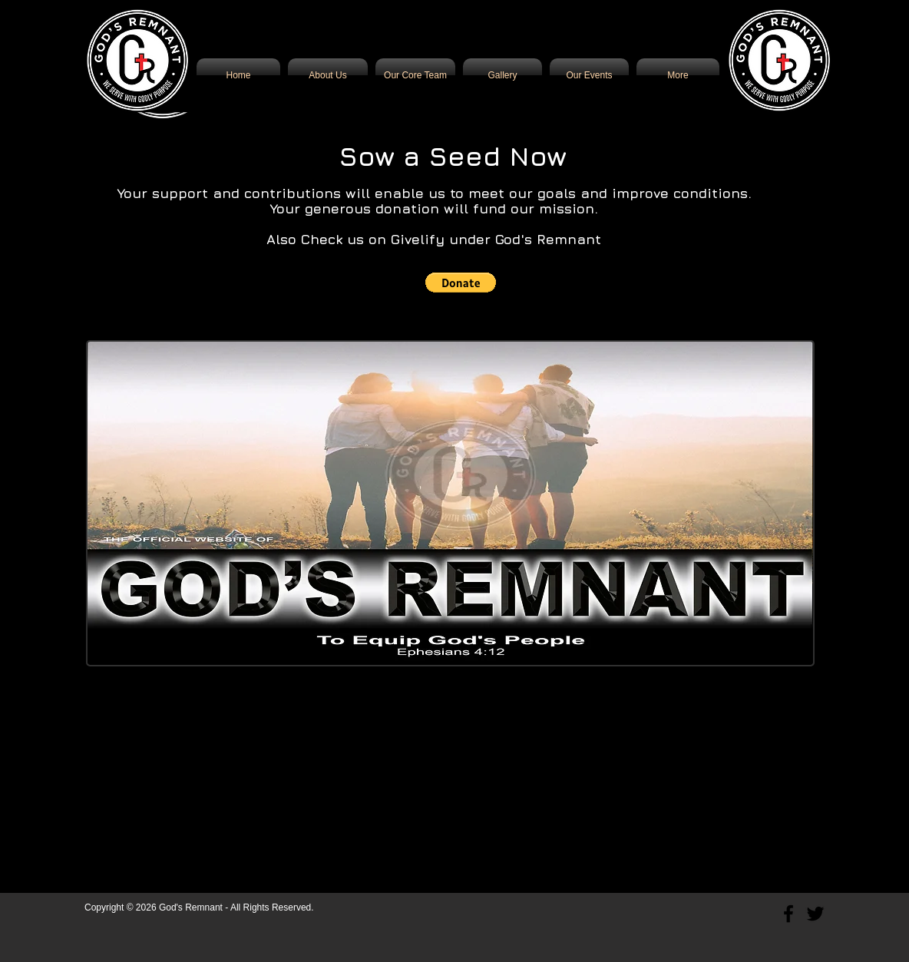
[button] (460, 283)
